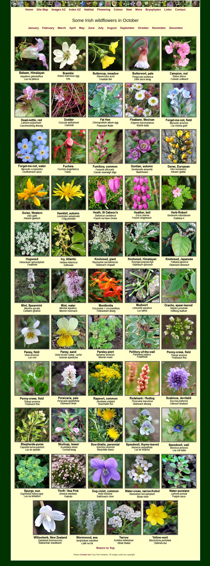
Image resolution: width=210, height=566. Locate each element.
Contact (180, 9)
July (101, 28)
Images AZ (59, 9)
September (127, 28)
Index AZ (75, 9)
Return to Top (105, 548)
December (176, 28)
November (159, 28)
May (82, 28)
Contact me (85, 555)
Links (168, 9)
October (143, 28)
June (91, 28)
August (112, 28)
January (33, 28)
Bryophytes (153, 9)
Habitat (89, 9)
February (48, 28)
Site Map (42, 9)
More (138, 9)
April (72, 28)
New (129, 9)
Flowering (103, 9)
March (62, 28)
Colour (118, 9)
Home (29, 9)
